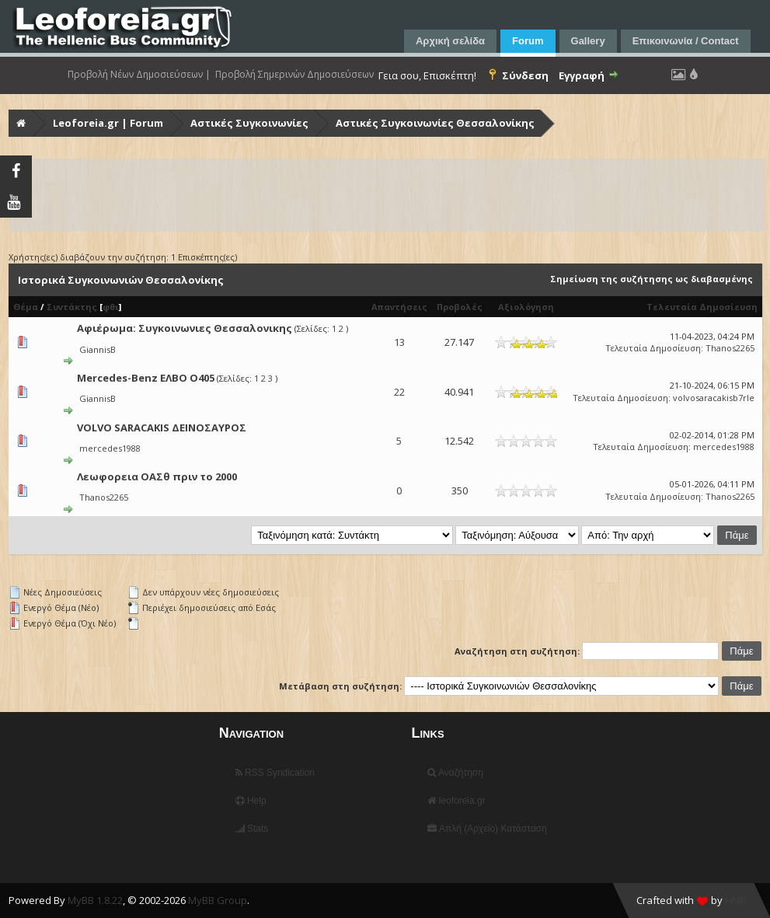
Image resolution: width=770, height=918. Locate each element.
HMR (736, 900)
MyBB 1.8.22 (95, 900)
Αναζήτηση (455, 772)
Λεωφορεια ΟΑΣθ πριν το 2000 (157, 476)
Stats (252, 828)
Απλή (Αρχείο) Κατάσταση (486, 828)
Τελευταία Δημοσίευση (702, 306)
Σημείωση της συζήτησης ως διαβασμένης (651, 278)
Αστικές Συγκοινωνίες (249, 123)
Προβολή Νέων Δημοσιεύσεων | (139, 74)
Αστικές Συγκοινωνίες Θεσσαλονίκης (435, 123)
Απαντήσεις (399, 306)
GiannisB (97, 349)
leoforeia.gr (456, 800)
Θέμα (25, 306)
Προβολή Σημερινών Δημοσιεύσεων (294, 74)
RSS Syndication (275, 772)
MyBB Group (217, 900)
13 (399, 342)
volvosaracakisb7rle (713, 397)
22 (399, 392)
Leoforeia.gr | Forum (108, 123)
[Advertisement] (387, 195)
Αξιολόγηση (526, 306)
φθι (111, 306)
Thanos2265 (730, 348)
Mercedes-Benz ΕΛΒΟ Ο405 (145, 378)
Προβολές (460, 306)
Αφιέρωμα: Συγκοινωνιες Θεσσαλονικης (184, 328)
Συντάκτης (72, 306)
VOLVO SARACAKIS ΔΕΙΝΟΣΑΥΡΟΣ (161, 428)
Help (251, 800)
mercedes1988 (110, 448)
